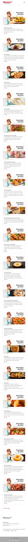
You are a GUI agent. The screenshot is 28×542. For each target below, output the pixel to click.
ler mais (5, 33)
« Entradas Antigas (6, 508)
